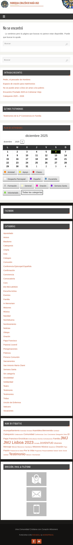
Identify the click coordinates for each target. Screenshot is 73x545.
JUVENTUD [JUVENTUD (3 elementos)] (46, 442)
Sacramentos (9, 361)
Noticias (6, 328)
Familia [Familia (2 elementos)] (56, 438)
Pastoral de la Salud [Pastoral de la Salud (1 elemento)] (16, 450)
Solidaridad (8, 382)
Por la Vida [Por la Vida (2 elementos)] (29, 450)
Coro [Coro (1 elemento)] (45, 434)
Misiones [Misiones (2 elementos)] (37, 447)
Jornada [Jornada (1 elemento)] (36, 443)
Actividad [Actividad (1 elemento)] (23, 430)
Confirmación (9, 270)
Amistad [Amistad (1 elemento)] (29, 430)
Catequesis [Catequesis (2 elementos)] (8, 434)
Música (6, 312)
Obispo (6, 332)
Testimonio (8, 390)
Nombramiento (9, 324)
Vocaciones (8, 411)
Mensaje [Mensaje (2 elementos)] (7, 447)
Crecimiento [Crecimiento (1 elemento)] (51, 434)
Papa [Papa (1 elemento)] (65, 447)
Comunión (7, 262)
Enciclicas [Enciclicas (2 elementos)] (23, 438)
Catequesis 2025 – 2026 (13, 96)
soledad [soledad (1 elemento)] (5, 455)
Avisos (6, 237)
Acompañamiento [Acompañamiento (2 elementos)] (11, 430)
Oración (6, 336)
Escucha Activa (10, 291)
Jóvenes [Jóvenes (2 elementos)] (58, 443)
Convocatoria (9, 279)
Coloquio (7, 258)
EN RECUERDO (10, 287)
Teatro (6, 386)
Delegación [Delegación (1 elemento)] (59, 434)
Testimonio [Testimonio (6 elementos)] (17, 454)
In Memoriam (9, 303)
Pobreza (7, 353)
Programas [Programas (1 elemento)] (38, 450)
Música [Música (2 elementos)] (44, 447)
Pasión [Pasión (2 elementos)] (6, 450)
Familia (6, 299)
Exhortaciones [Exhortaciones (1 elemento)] (48, 439)
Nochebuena (8, 320)
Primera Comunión (11, 357)
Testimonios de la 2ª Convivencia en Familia (22, 116)
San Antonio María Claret (14, 365)
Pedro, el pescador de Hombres (16, 79)
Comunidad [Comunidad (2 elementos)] (29, 434)
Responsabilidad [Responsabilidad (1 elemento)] (47, 450)
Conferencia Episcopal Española (17, 266)
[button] (10, 172)
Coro (5, 283)
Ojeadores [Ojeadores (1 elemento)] (52, 447)
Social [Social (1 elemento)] (65, 450)
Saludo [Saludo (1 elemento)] (56, 450)
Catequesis (8, 246)
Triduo (6, 398)
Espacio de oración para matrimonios (19, 84)
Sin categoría (9, 374)
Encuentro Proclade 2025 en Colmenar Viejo (22, 92)
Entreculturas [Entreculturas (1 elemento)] (32, 439)
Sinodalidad (8, 378)
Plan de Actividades (13, 128)
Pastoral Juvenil (10, 345)
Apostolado (8, 233)
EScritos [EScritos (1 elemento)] (40, 439)
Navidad (6, 316)
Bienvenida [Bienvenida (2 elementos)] (47, 430)
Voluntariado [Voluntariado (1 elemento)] (36, 455)
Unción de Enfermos (12, 402)
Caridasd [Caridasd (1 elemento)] (56, 430)
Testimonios (8, 394)
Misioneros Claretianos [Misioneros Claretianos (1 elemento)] (24, 447)
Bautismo (7, 241)
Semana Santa (9, 369)
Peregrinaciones (10, 349)
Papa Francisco (10, 341)
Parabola (36, 535)
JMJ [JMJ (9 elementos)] (64, 438)
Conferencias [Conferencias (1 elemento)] (39, 434)
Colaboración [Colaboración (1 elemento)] (18, 434)
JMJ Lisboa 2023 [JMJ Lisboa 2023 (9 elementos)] (18, 442)
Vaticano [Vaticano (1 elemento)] (29, 455)
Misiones (7, 308)
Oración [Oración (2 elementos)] (59, 447)
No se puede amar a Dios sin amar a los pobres (23, 88)
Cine (5, 254)
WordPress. (48, 535)
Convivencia (8, 275)
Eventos (6, 295)
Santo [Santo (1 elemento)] (60, 450)
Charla (6, 250)
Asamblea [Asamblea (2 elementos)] (37, 430)
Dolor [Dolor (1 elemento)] (65, 434)
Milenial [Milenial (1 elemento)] (14, 447)
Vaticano (7, 407)
